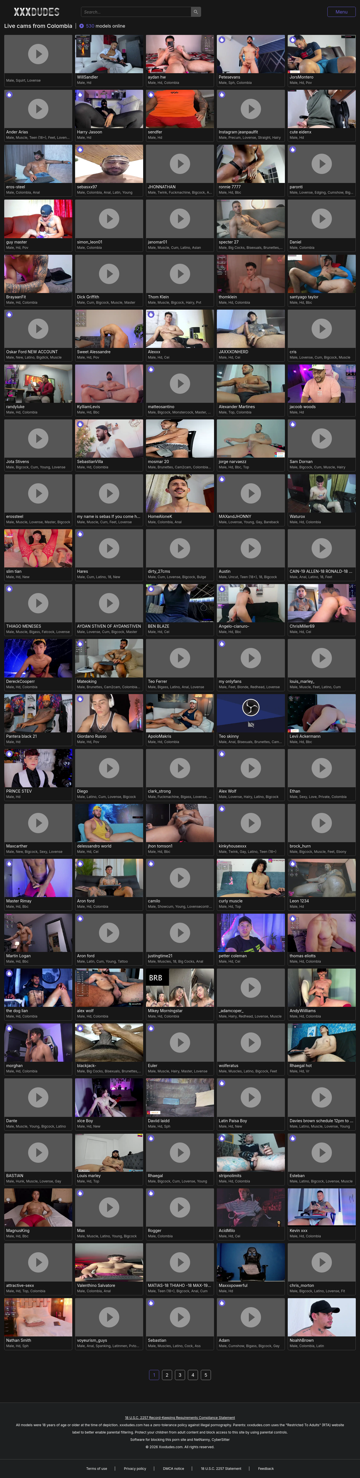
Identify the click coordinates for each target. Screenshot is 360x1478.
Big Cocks (236, 247)
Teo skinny (229, 736)
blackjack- (86, 1065)
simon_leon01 (89, 242)
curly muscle (231, 901)
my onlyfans (230, 681)
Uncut (212, 412)
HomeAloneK (160, 516)
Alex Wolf (228, 791)
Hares (82, 571)
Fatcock (48, 632)
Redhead (257, 687)
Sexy (303, 797)
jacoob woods (303, 406)
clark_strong (159, 791)
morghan (14, 1065)
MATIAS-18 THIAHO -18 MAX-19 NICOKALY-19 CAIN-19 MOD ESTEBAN (181, 1285)
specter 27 (228, 242)
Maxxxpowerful (233, 1285)
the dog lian (17, 1011)
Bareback (271, 522)
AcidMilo (227, 1230)
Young (127, 192)
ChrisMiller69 (302, 626)
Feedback (266, 1468)
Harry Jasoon (89, 132)
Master (129, 302)
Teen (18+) (37, 137)
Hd (89, 83)
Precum (234, 137)
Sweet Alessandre (94, 352)
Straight (264, 137)
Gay (259, 522)
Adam (224, 1340)
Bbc (238, 192)
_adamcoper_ (231, 1011)
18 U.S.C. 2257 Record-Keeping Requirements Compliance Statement (180, 1418)
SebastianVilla (90, 461)
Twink (162, 192)
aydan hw (157, 77)
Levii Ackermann (305, 736)
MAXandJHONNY (235, 516)
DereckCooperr (20, 681)
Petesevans (229, 77)
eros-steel (15, 187)
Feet (51, 137)
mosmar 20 (158, 461)
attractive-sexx (20, 1285)
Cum (174, 247)
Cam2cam (183, 467)
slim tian (13, 571)
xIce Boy (85, 1121)
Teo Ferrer (157, 681)
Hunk (20, 1181)
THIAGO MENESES (23, 626)
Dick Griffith (88, 297)
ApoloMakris (159, 736)
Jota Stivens (17, 461)
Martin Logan (18, 956)
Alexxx (154, 352)
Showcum (165, 906)
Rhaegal (155, 1175)
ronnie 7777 (230, 187)
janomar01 (157, 242)
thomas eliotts (303, 956)
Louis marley (89, 1175)
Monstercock (182, 412)
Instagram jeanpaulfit (238, 132)
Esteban (297, 1175)
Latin (116, 192)
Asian (196, 247)
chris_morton (302, 1285)
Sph (231, 83)
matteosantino (161, 406)
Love (312, 797)
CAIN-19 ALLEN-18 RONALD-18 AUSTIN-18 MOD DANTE (323, 571)
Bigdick (42, 357)
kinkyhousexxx (232, 846)
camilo (154, 901)
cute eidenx (300, 132)
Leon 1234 (299, 901)
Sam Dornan (301, 461)
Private (323, 797)
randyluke (15, 406)
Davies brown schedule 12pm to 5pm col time (323, 1121)
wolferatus (228, 1065)
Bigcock (198, 192)
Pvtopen (135, 1346)
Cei (166, 357)
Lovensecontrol (199, 906)
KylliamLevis (88, 406)
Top (231, 412)
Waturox (297, 516)
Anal (36, 192)
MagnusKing (18, 1230)
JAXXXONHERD (233, 352)
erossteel (14, 516)
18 (109, 577)
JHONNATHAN (162, 187)
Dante (11, 1121)
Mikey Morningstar (165, 1011)
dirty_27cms (159, 571)
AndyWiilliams (303, 1011)
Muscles (164, 961)
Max (81, 1230)
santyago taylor (304, 297)
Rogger (154, 1230)
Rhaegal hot (301, 1065)
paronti (296, 187)
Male (10, 80)
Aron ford (85, 901)
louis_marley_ (302, 681)
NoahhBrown (302, 1340)
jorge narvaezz (232, 461)
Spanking (103, 1346)
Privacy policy (135, 1468)
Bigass (34, 632)
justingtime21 (160, 956)
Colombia (171, 83)
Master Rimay (19, 901)
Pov (309, 83)
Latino (185, 247)
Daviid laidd (159, 1121)
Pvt (198, 302)
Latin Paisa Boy (233, 1121)
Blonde (242, 687)
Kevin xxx (298, 1230)
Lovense (34, 80)
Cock (188, 1346)
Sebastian (157, 1340)
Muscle (21, 137)
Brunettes (271, 247)
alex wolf (85, 1011)
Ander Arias (17, 132)
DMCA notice (173, 1468)
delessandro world (94, 846)
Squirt (20, 80)
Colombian (201, 467)
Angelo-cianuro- (234, 626)
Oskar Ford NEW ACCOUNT (32, 352)
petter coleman (233, 956)
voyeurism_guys (92, 1340)
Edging (320, 192)
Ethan (295, 791)
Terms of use (96, 1468)
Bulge (201, 577)
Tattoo (123, 961)
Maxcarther (17, 846)
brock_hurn (300, 846)
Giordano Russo (92, 736)
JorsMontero (301, 77)
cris (293, 352)
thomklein (228, 297)
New (19, 357)
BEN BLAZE (158, 626)
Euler (153, 1065)
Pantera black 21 (21, 736)
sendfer (155, 132)
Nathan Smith (18, 1340)
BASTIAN (14, 1175)
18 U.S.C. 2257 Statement (221, 1468)
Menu (342, 12)
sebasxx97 (87, 187)
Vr (307, 1071)
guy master (16, 242)
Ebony (341, 851)
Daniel (295, 242)
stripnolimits (230, 1175)
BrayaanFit (16, 297)
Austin (225, 571)
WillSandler (87, 77)
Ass (198, 1346)
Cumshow (335, 192)
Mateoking (86, 681)
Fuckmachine (179, 192)
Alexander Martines (237, 406)
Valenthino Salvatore (96, 1285)
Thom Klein (158, 297)
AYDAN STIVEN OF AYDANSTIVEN (109, 626)
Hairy (276, 137)
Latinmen (119, 1346)
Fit (343, 1291)
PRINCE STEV (19, 791)
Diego (82, 791)
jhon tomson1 (160, 846)
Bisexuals (253, 247)
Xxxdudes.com (171, 1447)
